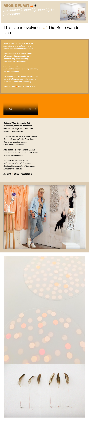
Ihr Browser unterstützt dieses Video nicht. (20, 106)
